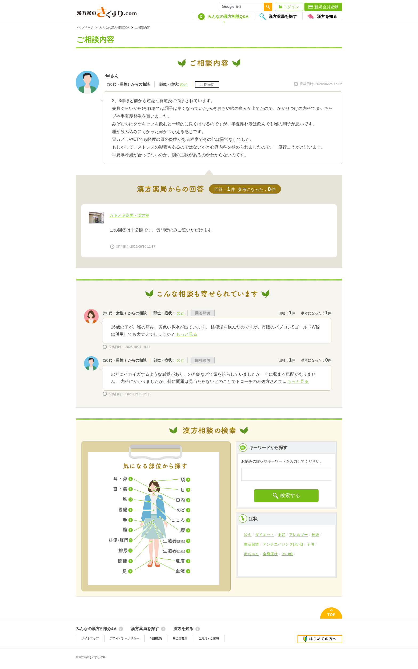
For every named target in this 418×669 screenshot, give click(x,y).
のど (183, 84)
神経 (315, 534)
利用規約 (156, 638)
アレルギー (298, 534)
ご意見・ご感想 (208, 638)
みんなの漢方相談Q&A (114, 27)
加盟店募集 (180, 638)
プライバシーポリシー (124, 638)
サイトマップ (90, 638)
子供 (310, 544)
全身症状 (270, 554)
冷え (247, 534)
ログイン (291, 7)
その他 (287, 554)
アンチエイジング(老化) (283, 544)
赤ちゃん (251, 554)
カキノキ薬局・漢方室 (129, 215)
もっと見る (186, 334)
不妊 (281, 534)
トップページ (84, 27)
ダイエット (264, 534)
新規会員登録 (326, 7)
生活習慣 (251, 544)
